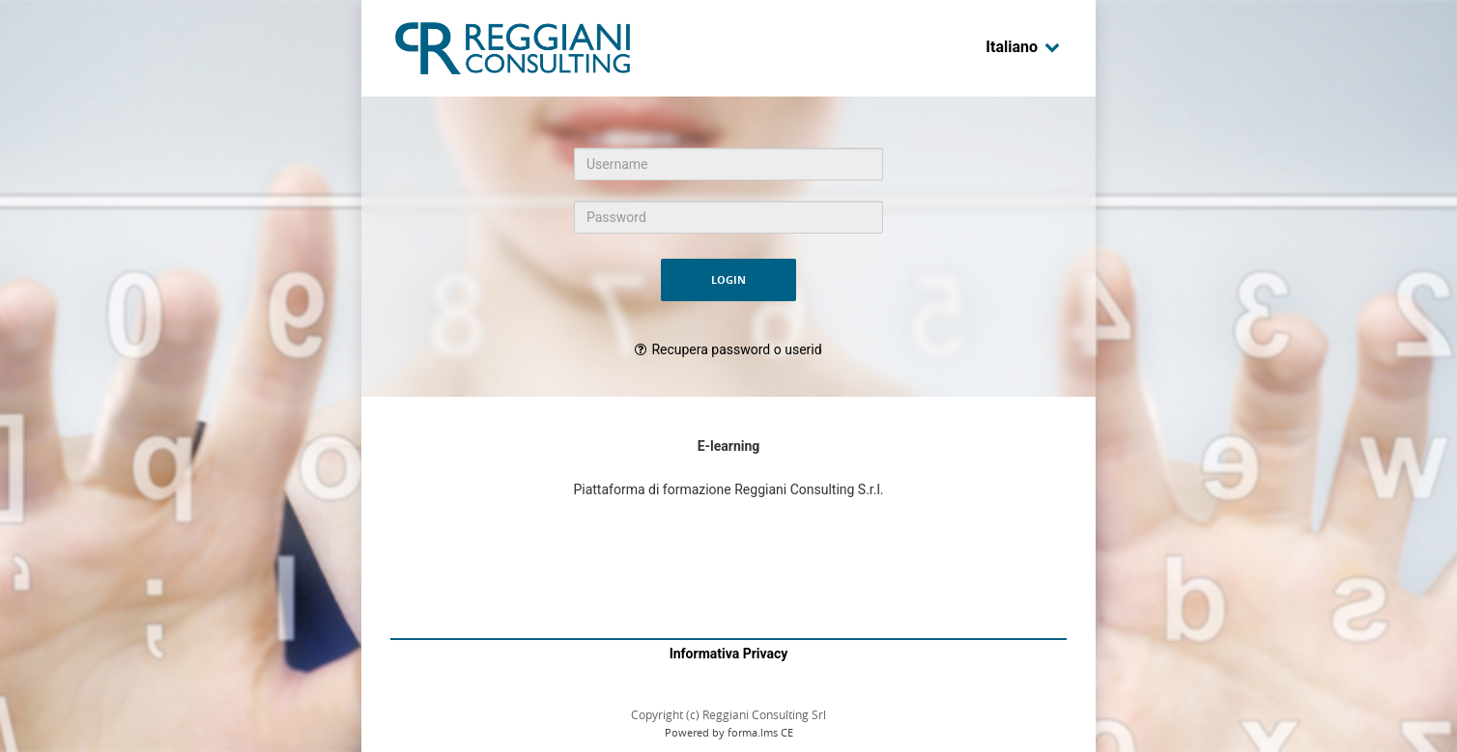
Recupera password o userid (736, 349)
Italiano (1023, 47)
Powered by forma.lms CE (729, 732)
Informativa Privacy (729, 653)
